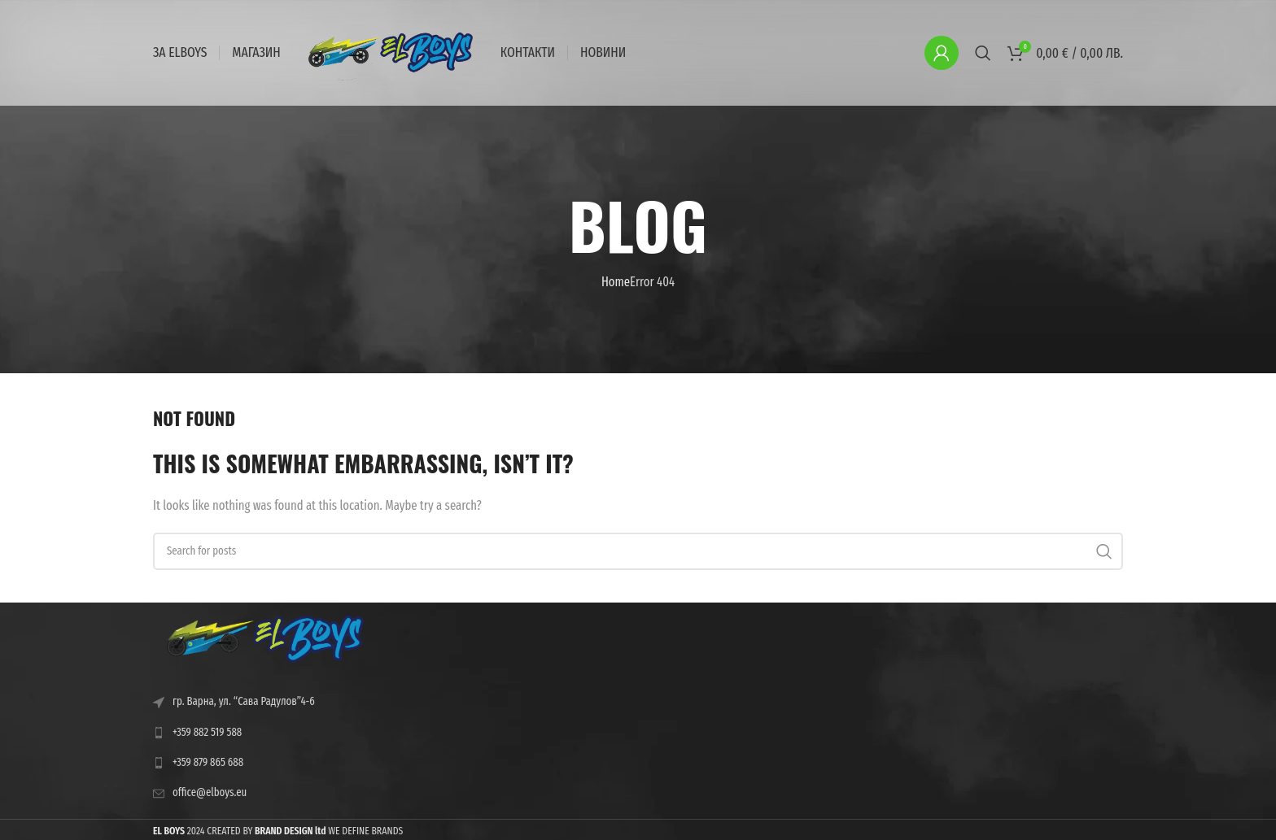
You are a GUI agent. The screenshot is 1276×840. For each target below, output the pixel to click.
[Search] (983, 53)
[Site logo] (390, 51)
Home (615, 281)
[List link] (265, 733)
